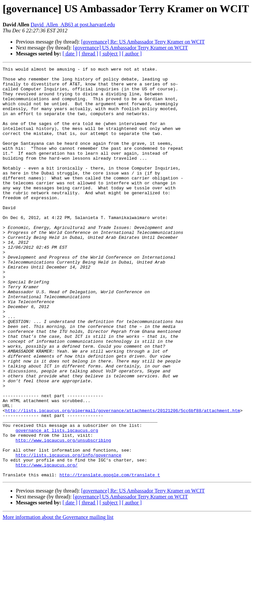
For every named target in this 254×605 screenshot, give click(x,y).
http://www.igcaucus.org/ (46, 545)
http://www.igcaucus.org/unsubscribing (63, 515)
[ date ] (70, 53)
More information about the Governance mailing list (58, 599)
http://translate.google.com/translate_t (110, 557)
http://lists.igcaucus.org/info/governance (68, 533)
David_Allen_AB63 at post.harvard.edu (72, 24)
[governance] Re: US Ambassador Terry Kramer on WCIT (143, 42)
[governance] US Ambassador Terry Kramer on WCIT (130, 47)
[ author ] (132, 53)
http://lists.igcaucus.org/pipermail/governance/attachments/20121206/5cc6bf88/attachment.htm (122, 480)
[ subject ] (110, 53)
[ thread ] (88, 53)
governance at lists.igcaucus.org (57, 503)
